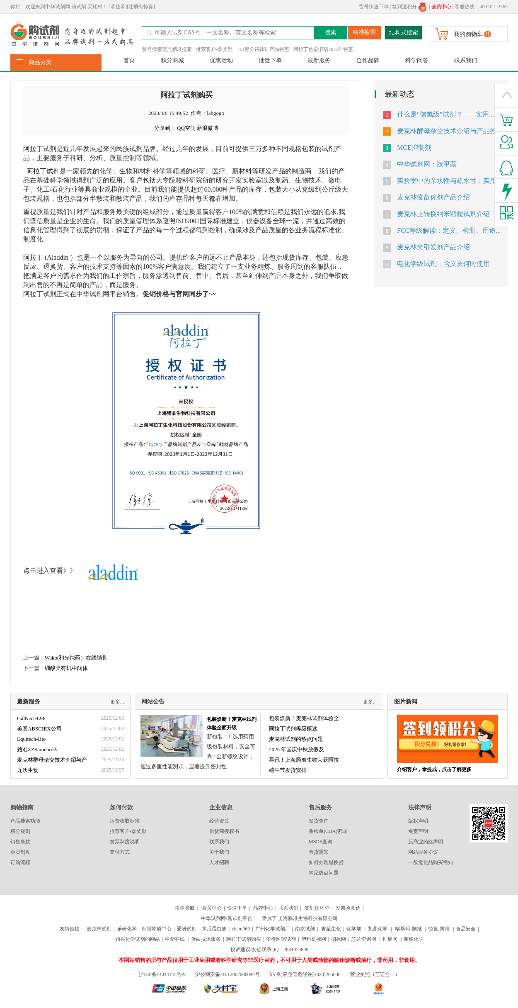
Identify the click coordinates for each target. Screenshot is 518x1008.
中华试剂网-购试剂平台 (226, 918)
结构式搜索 (403, 32)
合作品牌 (368, 60)
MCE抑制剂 (414, 147)
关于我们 (219, 852)
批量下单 (270, 60)
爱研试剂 (186, 929)
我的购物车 (468, 34)
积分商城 (172, 60)
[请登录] (118, 7)
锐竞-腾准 (439, 929)
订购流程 (20, 862)
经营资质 (219, 821)
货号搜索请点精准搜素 (167, 49)
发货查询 (319, 821)
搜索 (330, 32)
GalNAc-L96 (31, 718)
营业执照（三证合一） (375, 974)
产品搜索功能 (25, 821)
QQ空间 (186, 128)
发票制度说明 (125, 842)
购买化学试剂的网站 (137, 939)
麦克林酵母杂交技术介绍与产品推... (449, 130)
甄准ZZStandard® (37, 749)
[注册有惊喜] (141, 7)
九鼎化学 (377, 929)
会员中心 (212, 908)
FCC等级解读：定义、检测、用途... (449, 230)
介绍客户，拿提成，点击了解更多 (434, 769)
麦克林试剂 (99, 929)
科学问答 (416, 60)
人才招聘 (219, 862)
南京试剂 (305, 929)
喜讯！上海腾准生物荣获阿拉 (304, 760)
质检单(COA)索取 (328, 831)
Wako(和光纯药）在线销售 (76, 658)
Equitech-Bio (31, 739)
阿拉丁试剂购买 (243, 939)
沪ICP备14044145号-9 (163, 974)
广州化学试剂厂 (272, 929)
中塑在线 (175, 939)
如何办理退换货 (326, 862)
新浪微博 (207, 128)
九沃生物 (28, 770)
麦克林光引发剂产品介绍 (433, 247)
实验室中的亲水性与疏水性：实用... (449, 180)
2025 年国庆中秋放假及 (296, 749)
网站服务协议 (423, 852)
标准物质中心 (157, 929)
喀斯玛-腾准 (408, 929)
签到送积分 (409, 7)
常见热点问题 (324, 873)
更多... (117, 702)
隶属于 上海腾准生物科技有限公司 (300, 918)
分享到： (165, 128)
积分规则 (20, 831)
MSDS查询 (320, 842)
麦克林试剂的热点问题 (296, 739)
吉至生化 (331, 929)
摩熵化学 (414, 939)
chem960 (241, 929)
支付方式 (120, 852)
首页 (129, 60)
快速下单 (237, 908)
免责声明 (418, 831)
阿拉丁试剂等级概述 (293, 729)
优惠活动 (221, 60)
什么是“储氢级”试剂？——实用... (445, 114)
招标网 (338, 939)
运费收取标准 (125, 821)
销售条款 (20, 842)
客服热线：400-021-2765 (481, 7)
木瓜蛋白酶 (214, 929)
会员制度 (20, 852)
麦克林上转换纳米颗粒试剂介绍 (443, 213)
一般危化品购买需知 (430, 862)
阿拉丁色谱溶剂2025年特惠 (323, 49)
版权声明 (418, 821)
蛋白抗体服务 (206, 939)
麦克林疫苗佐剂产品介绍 (433, 197)
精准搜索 (364, 32)
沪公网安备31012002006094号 (227, 974)
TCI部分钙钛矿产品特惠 (263, 49)
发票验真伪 (347, 908)
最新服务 (319, 60)
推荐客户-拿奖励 (214, 49)
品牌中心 (263, 908)
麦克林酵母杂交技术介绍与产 (52, 760)
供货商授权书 (224, 831)
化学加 (353, 929)
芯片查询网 (364, 939)
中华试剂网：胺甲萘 (427, 164)
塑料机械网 (313, 939)
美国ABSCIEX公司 (39, 729)
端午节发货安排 (288, 770)
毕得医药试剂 (281, 939)
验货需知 (319, 852)
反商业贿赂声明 (425, 842)
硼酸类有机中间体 (66, 668)
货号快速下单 (374, 7)
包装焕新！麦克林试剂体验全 (304, 718)
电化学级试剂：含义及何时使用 (443, 263)
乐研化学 (127, 929)
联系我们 (465, 60)
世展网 (390, 939)
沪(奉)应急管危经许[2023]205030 (305, 974)
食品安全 (466, 929)
